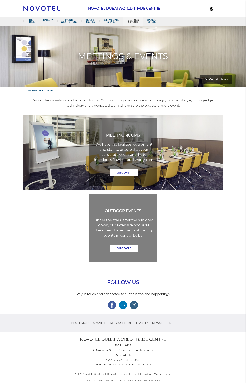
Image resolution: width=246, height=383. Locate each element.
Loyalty (142, 323)
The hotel (31, 21)
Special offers (151, 21)
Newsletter (161, 323)
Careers (124, 374)
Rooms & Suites (90, 21)
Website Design (163, 374)
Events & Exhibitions (69, 21)
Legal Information (141, 374)
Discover (124, 172)
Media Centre (121, 323)
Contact (111, 374)
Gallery (48, 20)
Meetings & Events (133, 21)
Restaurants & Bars (111, 21)
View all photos (218, 79)
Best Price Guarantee (88, 323)
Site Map (99, 374)
